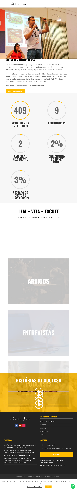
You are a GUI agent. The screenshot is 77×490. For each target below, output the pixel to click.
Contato (56, 477)
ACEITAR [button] (48, 487)
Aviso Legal (48, 477)
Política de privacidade (35, 477)
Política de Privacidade (34, 487)
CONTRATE (56, 454)
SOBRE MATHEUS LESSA (15, 91)
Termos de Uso (20, 477)
